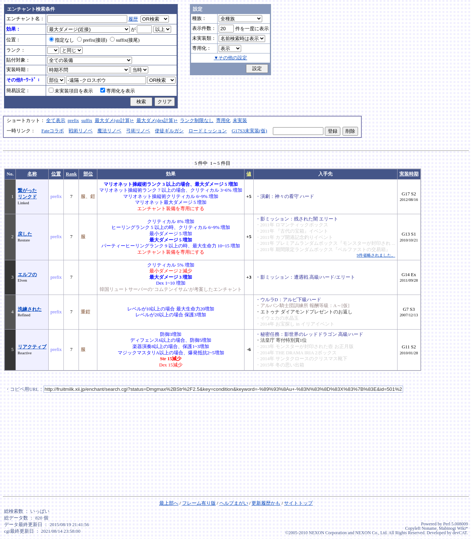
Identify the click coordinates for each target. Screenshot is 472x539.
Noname (429, 528)
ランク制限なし (197, 120)
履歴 (133, 19)
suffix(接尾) (124, 40)
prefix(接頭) (92, 40)
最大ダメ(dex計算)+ (157, 120)
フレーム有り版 (199, 503)
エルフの (27, 274)
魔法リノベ (109, 130)
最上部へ (168, 503)
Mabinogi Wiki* (453, 528)
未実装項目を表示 (71, 91)
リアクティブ (32, 347)
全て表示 (55, 120)
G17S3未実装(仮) (249, 130)
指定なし (61, 40)
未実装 (240, 120)
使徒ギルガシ (169, 130)
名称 (32, 174)
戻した (25, 234)
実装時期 (409, 174)
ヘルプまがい (233, 503)
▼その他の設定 (230, 57)
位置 (56, 174)
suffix (87, 120)
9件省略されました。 (376, 255)
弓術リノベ (138, 130)
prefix (73, 120)
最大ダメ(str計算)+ (114, 120)
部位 (88, 174)
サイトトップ (298, 503)
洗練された (30, 309)
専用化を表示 (117, 91)
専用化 (223, 120)
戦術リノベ (81, 130)
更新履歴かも (265, 503)
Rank (71, 174)
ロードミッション (207, 130)
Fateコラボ (52, 130)
